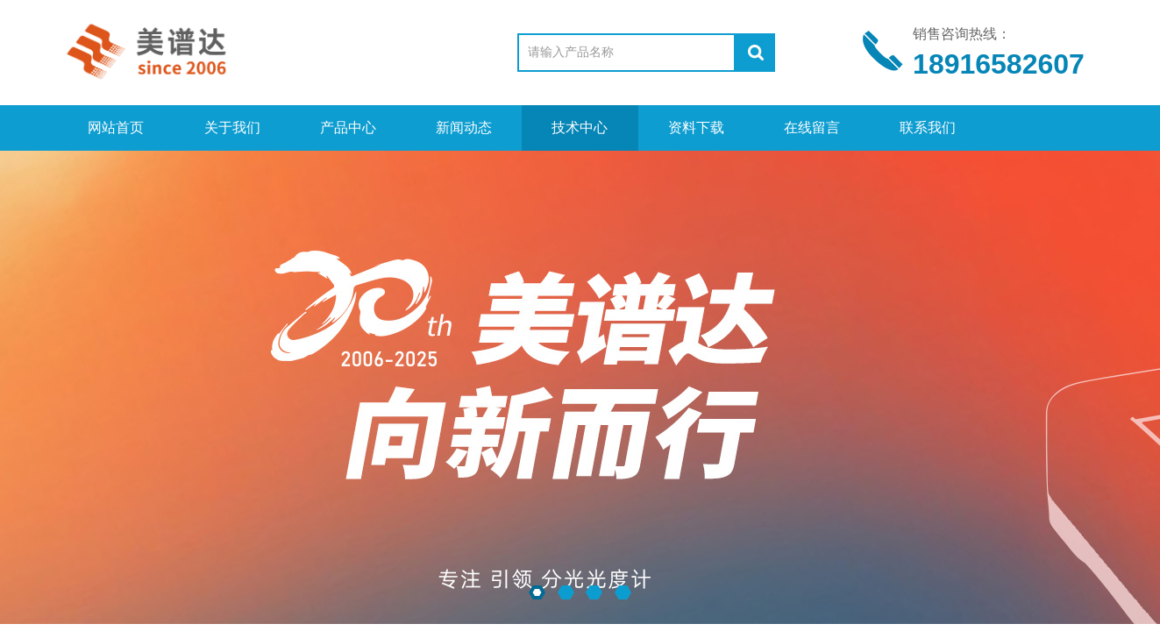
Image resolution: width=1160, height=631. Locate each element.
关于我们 (232, 127)
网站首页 (116, 127)
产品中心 (348, 127)
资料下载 (696, 127)
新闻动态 (464, 127)
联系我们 (928, 127)
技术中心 (580, 127)
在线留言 (812, 127)
